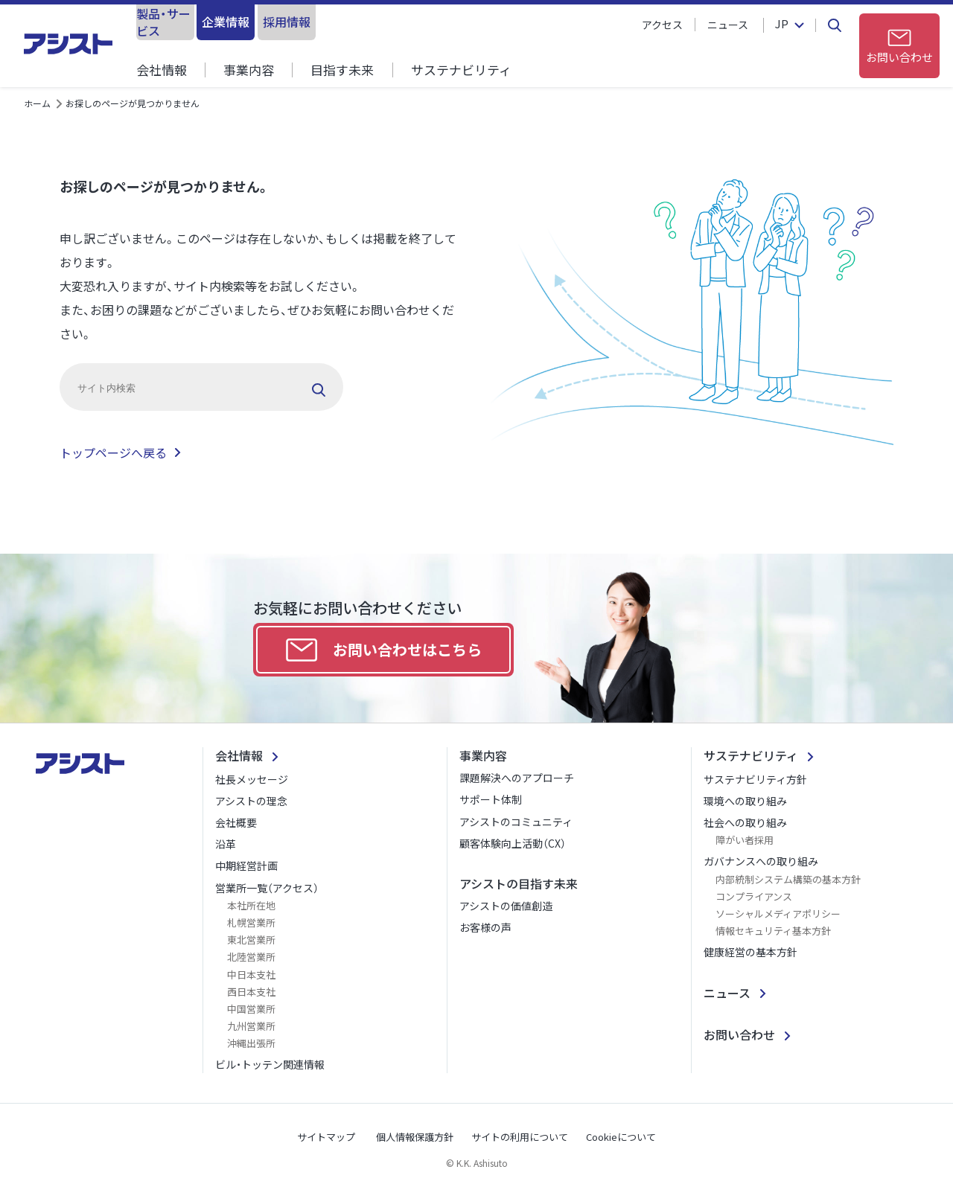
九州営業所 (251, 1026)
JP (779, 25)
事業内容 (248, 69)
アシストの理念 (251, 800)
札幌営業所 (251, 922)
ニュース (727, 25)
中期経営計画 (246, 865)
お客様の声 (485, 927)
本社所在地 (251, 905)
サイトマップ (326, 1137)
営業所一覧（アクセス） (267, 887)
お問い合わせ (739, 1034)
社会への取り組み (745, 822)
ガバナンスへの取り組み (761, 861)
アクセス (662, 25)
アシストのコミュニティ (516, 821)
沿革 (225, 843)
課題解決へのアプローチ (516, 777)
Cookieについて (621, 1137)
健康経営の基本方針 (750, 951)
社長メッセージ (251, 779)
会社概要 (236, 822)
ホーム (37, 103)
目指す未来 (342, 69)
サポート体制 (490, 799)
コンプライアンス (753, 896)
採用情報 (440, 22)
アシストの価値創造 (505, 905)
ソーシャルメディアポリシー (778, 913)
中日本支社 (251, 974)
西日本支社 (251, 992)
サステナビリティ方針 (755, 779)
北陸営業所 (251, 957)
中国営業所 (251, 1009)
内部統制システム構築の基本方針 (788, 879)
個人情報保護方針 (414, 1137)
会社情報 (161, 69)
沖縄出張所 (251, 1043)
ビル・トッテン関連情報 (270, 1064)
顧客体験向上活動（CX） (512, 843)
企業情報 (318, 22)
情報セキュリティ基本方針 (773, 931)
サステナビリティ (460, 69)
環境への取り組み (745, 800)
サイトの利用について (519, 1137)
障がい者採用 (744, 840)
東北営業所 (251, 939)
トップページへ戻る (113, 452)
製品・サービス (196, 22)
